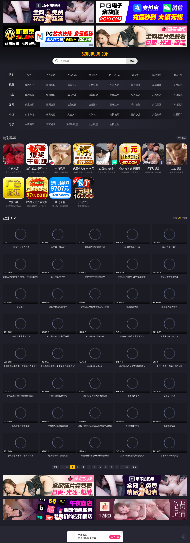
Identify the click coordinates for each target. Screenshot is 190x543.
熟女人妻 (114, 84)
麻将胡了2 (114, 74)
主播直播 (156, 84)
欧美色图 (72, 104)
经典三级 (135, 94)
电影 (11, 94)
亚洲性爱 (29, 94)
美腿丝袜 (114, 104)
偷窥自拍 (29, 104)
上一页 (65, 467)
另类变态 (177, 94)
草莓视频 (50, 124)
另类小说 (135, 114)
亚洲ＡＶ (29, 84)
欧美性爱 (93, 94)
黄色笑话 (156, 114)
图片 (11, 104)
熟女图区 (156, 104)
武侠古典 (93, 114)
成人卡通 (72, 94)
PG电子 (29, 74)
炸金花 (135, 74)
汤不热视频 (72, 124)
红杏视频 (93, 124)
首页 (56, 467)
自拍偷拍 (50, 84)
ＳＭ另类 (177, 84)
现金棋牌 (156, 74)
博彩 (11, 75)
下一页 (125, 467)
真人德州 (50, 74)
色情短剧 (114, 124)
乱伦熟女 (156, 94)
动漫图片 (93, 104)
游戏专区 (93, 74)
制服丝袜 (114, 94)
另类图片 (177, 104)
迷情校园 (114, 114)
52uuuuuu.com (95, 54)
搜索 (132, 61)
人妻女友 (72, 114)
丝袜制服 (135, 84)
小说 (11, 114)
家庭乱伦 (50, 114)
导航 (11, 124)
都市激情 (29, 114)
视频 (11, 84)
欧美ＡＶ (72, 84)
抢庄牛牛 (177, 74)
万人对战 (72, 74)
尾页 (134, 467)
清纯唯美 (135, 104)
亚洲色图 (50, 104)
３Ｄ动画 (93, 84)
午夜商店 (29, 124)
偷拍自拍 (50, 94)
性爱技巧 (177, 114)
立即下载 (115, 536)
